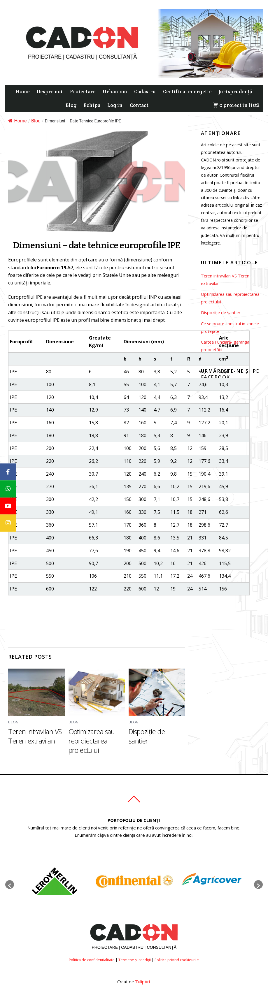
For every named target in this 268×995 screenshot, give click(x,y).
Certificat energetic (187, 91)
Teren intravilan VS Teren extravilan (35, 736)
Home (23, 91)
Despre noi (50, 91)
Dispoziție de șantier (147, 736)
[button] (9, 884)
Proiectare (83, 91)
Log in (114, 105)
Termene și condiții (134, 959)
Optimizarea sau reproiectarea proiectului (92, 741)
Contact (139, 105)
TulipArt (142, 982)
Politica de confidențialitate (92, 959)
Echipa (92, 105)
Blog (71, 105)
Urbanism (115, 91)
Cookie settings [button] (24, 25)
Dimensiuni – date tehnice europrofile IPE (96, 245)
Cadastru (145, 91)
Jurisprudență (235, 91)
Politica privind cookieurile (177, 959)
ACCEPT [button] (53, 25)
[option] (54, 881)
